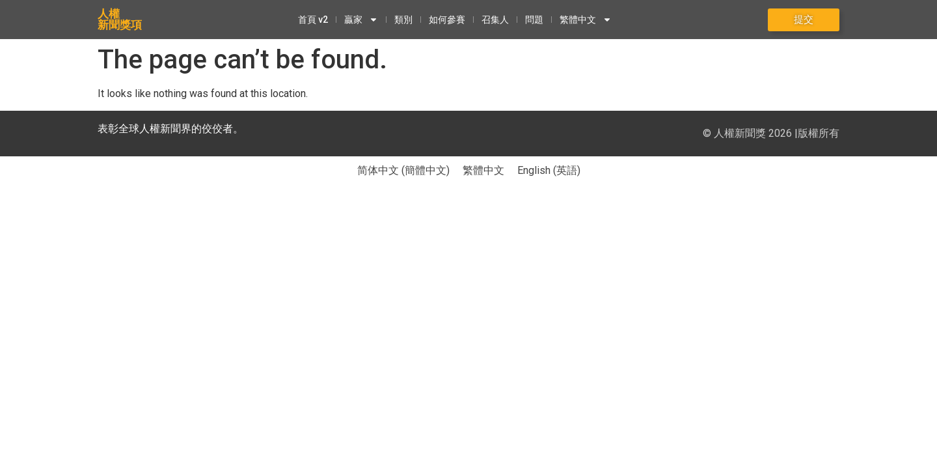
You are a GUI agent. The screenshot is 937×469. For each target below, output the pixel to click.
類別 (403, 19)
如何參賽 (447, 19)
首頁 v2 (313, 19)
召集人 (495, 19)
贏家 (361, 19)
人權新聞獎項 (120, 19)
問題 (534, 19)
